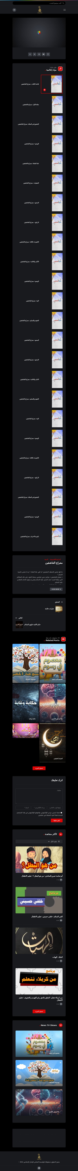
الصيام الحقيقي (58, 758)
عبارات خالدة (49, 609)
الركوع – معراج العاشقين (31, 222)
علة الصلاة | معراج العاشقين (30, 163)
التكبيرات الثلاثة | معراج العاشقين (29, 242)
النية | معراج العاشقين (32, 301)
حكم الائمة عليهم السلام (32, 624)
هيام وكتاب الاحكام (30, 734)
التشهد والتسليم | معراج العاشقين (29, 320)
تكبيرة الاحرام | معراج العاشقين (29, 536)
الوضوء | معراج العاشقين (31, 144)
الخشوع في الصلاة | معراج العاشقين (28, 124)
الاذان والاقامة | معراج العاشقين (29, 379)
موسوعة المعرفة (31, 679)
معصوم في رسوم (57, 679)
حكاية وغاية (32, 719)
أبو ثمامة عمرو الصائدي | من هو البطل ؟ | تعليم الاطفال (42, 876)
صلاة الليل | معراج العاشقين (31, 104)
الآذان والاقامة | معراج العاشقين (29, 261)
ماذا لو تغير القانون (57, 719)
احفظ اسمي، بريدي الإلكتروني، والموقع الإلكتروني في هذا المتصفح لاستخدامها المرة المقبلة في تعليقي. (40, 814)
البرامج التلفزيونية (55, 559)
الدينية (46, 559)
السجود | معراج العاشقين (31, 202)
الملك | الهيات (57, 957)
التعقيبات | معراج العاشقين (31, 183)
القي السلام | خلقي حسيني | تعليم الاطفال (47, 916)
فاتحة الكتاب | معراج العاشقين (30, 84)
